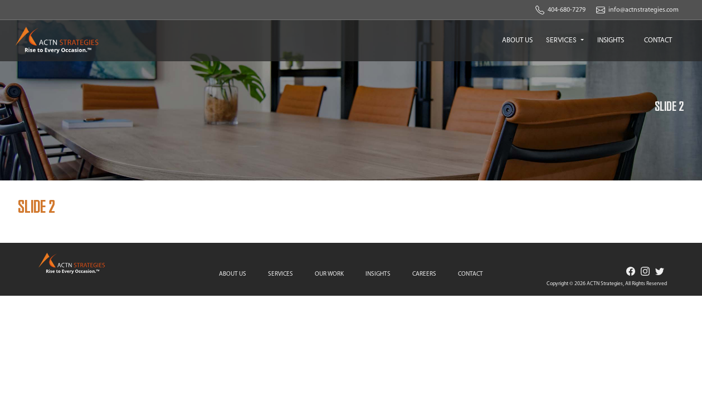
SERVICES (562, 40)
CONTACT (658, 40)
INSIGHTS (610, 40)
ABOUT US (517, 40)
